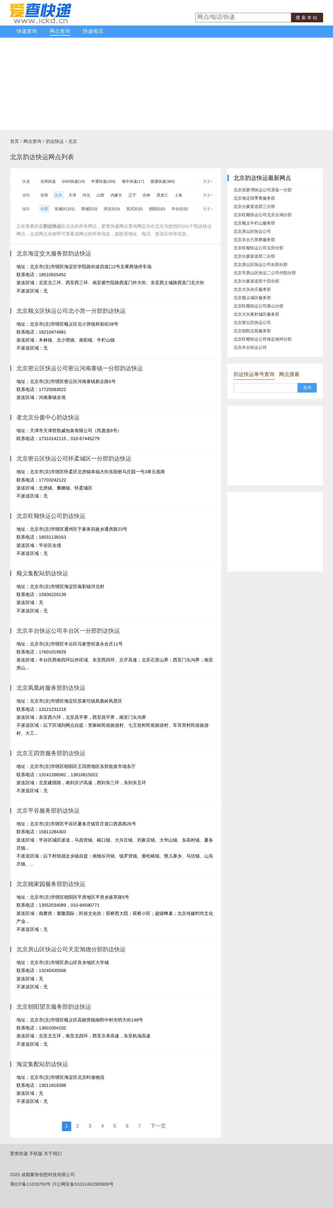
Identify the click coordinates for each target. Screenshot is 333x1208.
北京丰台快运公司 (250, 347)
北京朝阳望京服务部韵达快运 (54, 1007)
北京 (72, 141)
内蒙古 (116, 195)
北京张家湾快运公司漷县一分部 (263, 190)
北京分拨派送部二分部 (254, 256)
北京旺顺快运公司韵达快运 (51, 516)
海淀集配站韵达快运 (42, 1064)
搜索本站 (307, 17)
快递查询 (27, 31)
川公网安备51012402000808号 (83, 1184)
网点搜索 (289, 374)
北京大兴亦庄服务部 (252, 289)
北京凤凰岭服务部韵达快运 (51, 688)
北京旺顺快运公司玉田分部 (259, 248)
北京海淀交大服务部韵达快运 (54, 253)
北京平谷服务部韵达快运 (48, 810)
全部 (44, 195)
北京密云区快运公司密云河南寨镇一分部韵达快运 (80, 368)
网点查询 (60, 31)
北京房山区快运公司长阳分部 (261, 264)
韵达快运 (55, 141)
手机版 (35, 1153)
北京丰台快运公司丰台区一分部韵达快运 (68, 631)
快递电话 (93, 31)
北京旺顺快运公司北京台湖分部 (263, 214)
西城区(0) (89, 209)
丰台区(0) (179, 209)
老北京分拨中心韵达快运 (48, 417)
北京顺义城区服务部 (252, 297)
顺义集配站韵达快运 (42, 573)
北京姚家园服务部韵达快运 (51, 884)
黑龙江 (162, 195)
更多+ (208, 181)
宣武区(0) (134, 209)
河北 (86, 195)
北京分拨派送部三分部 (254, 206)
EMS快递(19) (73, 181)
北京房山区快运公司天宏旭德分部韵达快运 (71, 949)
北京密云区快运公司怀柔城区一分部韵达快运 (74, 458)
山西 (100, 195)
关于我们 (53, 1153)
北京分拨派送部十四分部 (256, 281)
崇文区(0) (112, 209)
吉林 (146, 195)
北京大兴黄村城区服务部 (256, 314)
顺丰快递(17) (133, 181)
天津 (72, 195)
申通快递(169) (103, 181)
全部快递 (48, 181)
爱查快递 (19, 1153)
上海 (178, 195)
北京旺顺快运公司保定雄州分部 (263, 339)
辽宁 (132, 195)
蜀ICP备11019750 (28, 1184)
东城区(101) (65, 209)
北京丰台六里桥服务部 (254, 239)
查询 (307, 387)
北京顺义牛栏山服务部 (254, 223)
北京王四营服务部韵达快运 (51, 753)
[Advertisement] (166, 85)
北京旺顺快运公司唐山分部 (259, 306)
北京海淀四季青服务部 (254, 198)
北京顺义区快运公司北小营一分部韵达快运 (71, 311)
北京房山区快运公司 (252, 231)
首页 (14, 141)
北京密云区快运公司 (252, 322)
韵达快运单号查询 (254, 374)
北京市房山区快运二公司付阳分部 (265, 272)
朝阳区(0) (157, 209)
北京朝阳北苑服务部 (252, 330)
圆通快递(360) (162, 181)
